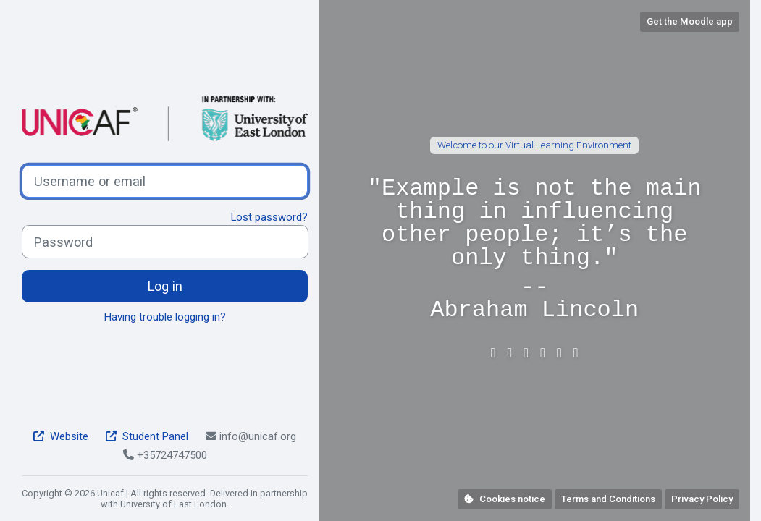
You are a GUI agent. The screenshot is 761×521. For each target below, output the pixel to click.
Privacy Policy (702, 499)
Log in (165, 286)
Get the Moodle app (690, 21)
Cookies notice (504, 499)
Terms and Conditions (608, 499)
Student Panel (147, 436)
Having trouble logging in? (165, 316)
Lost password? (269, 217)
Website (60, 436)
